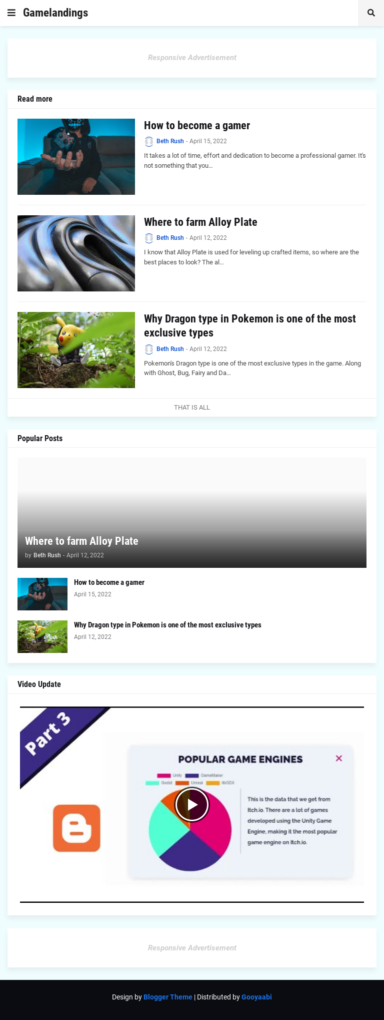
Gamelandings (55, 13)
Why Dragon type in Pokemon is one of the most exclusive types (250, 325)
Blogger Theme (168, 997)
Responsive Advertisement (192, 57)
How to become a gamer (197, 125)
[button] (11, 13)
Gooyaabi (257, 997)
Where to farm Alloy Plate (201, 222)
